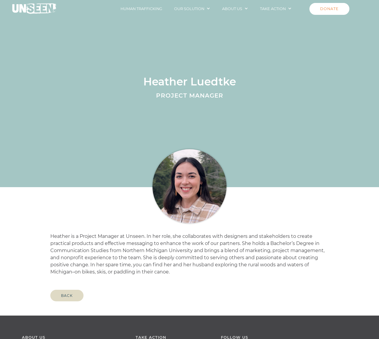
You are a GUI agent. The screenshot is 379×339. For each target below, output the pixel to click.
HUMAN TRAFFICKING (141, 9)
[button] (192, 8)
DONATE (329, 9)
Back (67, 295)
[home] (34, 7)
